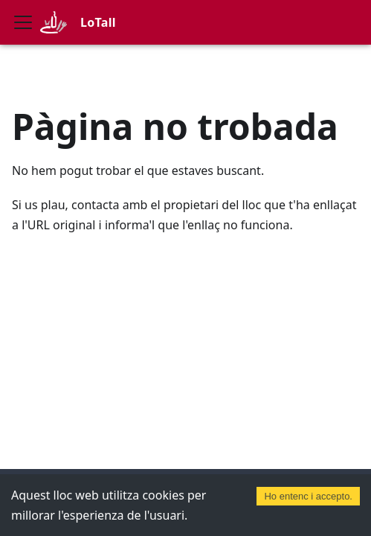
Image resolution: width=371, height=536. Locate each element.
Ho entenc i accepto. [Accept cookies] (308, 496)
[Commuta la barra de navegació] (23, 22)
